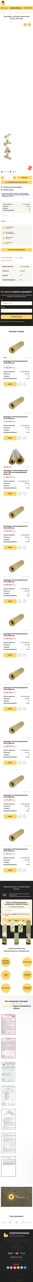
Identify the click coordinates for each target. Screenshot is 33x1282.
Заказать (24, 177)
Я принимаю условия (13, 321)
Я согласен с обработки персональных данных (17, 915)
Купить (10, 384)
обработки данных (19, 321)
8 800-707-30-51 (28, 8)
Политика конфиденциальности (16, 1278)
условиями (14, 914)
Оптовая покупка (8, 189)
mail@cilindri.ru (16, 8)
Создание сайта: (16, 1280)
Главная (3, 12)
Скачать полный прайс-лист (16, 249)
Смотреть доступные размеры (12, 187)
